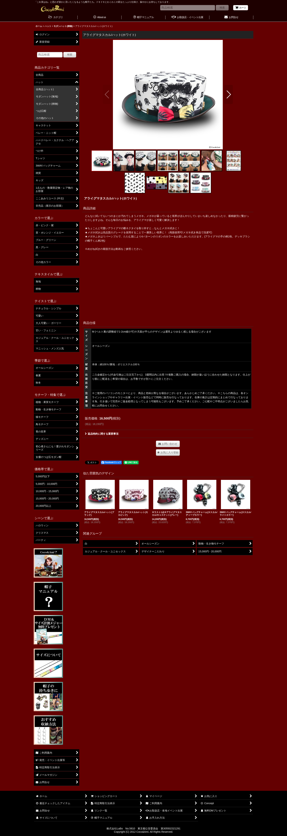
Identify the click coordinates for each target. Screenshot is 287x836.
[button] (107, 94)
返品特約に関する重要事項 (101, 433)
